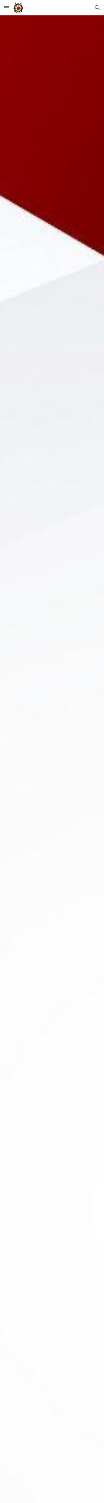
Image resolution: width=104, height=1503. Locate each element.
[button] (6, 7)
